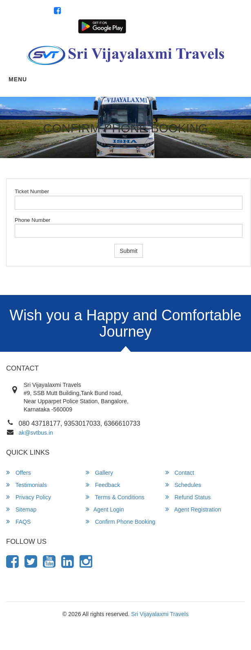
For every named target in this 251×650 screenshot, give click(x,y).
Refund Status (188, 497)
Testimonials (26, 484)
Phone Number (32, 220)
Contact (179, 472)
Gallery (99, 472)
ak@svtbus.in (36, 432)
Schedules (183, 484)
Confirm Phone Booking (120, 521)
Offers (18, 472)
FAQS (18, 521)
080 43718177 (222, 11)
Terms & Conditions (115, 497)
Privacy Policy (28, 497)
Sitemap (21, 509)
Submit (129, 251)
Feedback (103, 484)
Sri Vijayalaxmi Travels (160, 614)
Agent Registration (222, 26)
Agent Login (183, 26)
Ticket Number (32, 191)
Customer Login (146, 26)
